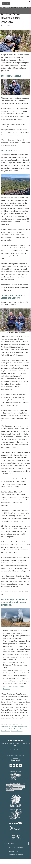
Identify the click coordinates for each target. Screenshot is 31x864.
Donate (24, 844)
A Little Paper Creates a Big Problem (10, 18)
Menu (16, 12)
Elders (26, 728)
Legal (9, 847)
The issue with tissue (16, 731)
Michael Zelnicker (5, 731)
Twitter (14, 765)
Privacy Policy (18, 847)
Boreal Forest (11, 724)
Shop (18, 844)
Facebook (11, 765)
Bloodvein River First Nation (16, 728)
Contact (6, 844)
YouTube (20, 765)
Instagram (17, 765)
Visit (12, 844)
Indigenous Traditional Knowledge (18, 726)
